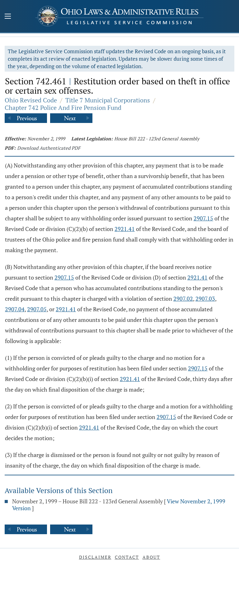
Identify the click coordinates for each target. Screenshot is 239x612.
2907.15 (203, 218)
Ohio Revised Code (31, 100)
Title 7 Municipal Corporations (107, 100)
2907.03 (205, 298)
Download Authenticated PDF (48, 148)
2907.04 (15, 309)
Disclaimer (95, 557)
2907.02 (183, 298)
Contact (127, 557)
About (151, 557)
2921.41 (125, 229)
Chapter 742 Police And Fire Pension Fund (63, 107)
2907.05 (37, 309)
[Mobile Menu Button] (8, 17)
